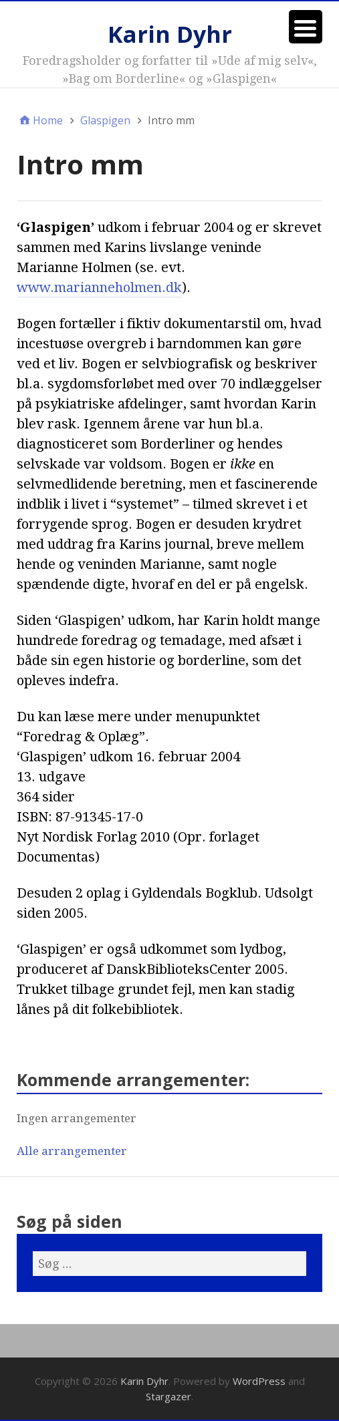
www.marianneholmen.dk (99, 287)
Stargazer (168, 1396)
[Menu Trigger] (305, 26)
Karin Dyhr (170, 34)
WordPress (259, 1381)
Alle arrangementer (72, 1151)
